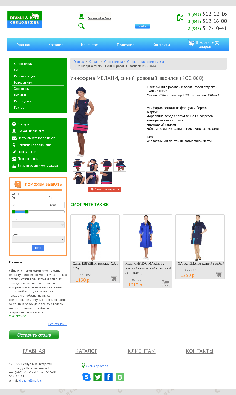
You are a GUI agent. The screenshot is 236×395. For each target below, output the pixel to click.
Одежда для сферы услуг (145, 62)
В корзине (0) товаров (204, 44)
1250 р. (188, 275)
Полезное (125, 44)
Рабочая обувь (24, 76)
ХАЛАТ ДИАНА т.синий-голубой (201, 263)
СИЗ (17, 70)
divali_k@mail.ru (30, 380)
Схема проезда (97, 366)
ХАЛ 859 (86, 275)
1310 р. (135, 285)
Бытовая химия (24, 82)
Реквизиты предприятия (34, 145)
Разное (19, 107)
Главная (23, 44)
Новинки (20, 95)
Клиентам (89, 44)
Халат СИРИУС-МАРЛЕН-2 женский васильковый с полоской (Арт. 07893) (148, 268)
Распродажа (23, 101)
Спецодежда (23, 64)
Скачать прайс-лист (31, 131)
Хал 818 (190, 270)
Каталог (55, 44)
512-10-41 (207, 28)
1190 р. (83, 280)
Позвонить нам (28, 159)
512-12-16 (207, 13)
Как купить (25, 124)
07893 (136, 280)
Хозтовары (21, 89)
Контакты (161, 44)
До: (56, 202)
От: (20, 202)
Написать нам (27, 152)
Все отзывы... (57, 324)
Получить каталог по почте (36, 138)
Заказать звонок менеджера (38, 165)
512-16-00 (207, 20)
